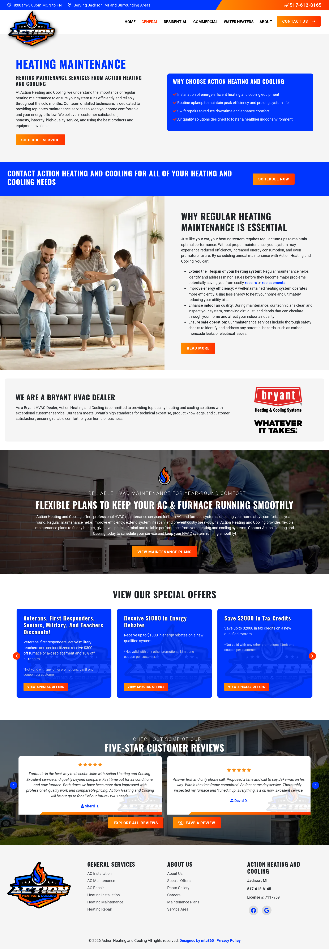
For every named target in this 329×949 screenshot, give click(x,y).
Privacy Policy (229, 940)
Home (130, 22)
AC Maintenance (101, 880)
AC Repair (95, 887)
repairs (251, 283)
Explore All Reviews (136, 822)
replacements (273, 283)
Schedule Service (40, 139)
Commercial (205, 22)
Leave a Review (196, 822)
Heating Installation (103, 894)
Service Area (177, 909)
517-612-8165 (303, 5)
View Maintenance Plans (164, 551)
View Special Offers (45, 687)
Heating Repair (99, 909)
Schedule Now (273, 178)
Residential (175, 22)
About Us (175, 873)
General (149, 22)
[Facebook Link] (253, 910)
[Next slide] (312, 656)
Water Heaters (239, 22)
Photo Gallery (178, 887)
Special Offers (179, 880)
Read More (198, 348)
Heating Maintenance (105, 901)
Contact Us (298, 21)
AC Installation (99, 873)
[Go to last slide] (16, 656)
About (266, 22)
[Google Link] (267, 910)
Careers (173, 894)
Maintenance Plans (183, 901)
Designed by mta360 (197, 940)
